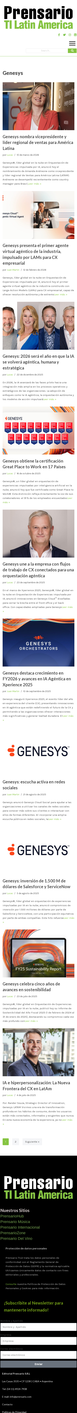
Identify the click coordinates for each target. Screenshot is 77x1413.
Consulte (11, 1284)
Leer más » (34, 183)
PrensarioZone (12, 1233)
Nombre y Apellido (11, 1320)
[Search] (47, 50)
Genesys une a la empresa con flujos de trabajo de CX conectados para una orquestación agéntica (38, 569)
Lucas (10, 155)
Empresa (5, 1334)
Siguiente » (32, 1141)
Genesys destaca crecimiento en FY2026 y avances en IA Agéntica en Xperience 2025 (37, 678)
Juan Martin (13, 270)
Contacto (7, 1404)
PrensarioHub (12, 1216)
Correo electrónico (11, 1348)
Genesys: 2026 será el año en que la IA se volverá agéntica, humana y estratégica (38, 362)
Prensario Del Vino (16, 1238)
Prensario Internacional (20, 1227)
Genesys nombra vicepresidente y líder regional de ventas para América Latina (38, 142)
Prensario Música (15, 1222)
